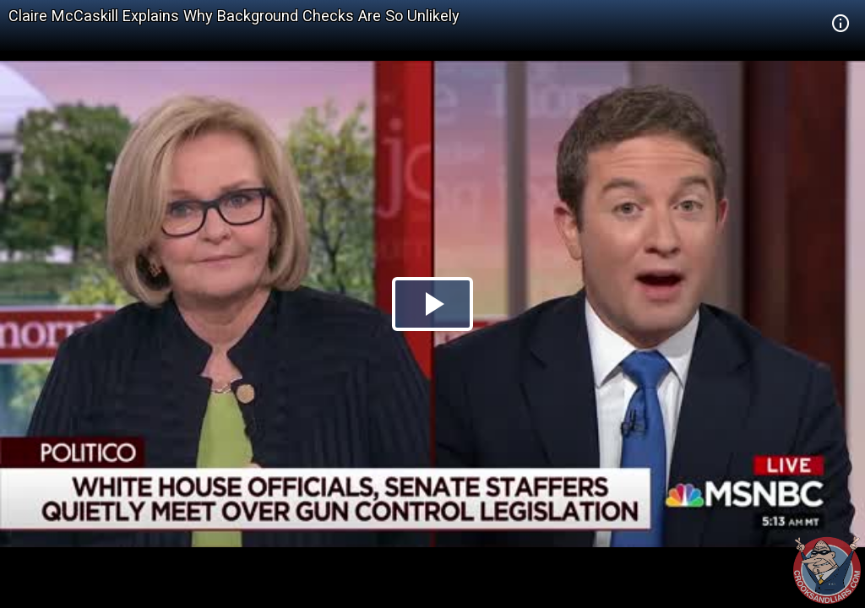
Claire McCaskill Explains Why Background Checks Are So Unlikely (234, 15)
